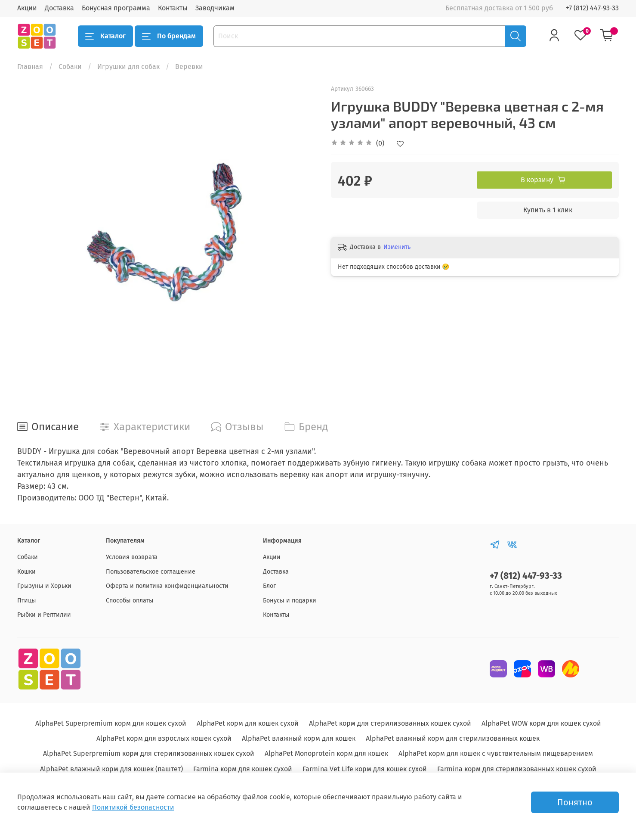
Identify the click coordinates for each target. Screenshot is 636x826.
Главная (30, 66)
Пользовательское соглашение (150, 571)
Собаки (70, 66)
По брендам (169, 36)
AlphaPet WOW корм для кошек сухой (541, 723)
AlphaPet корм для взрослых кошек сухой (164, 738)
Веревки (189, 66)
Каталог (105, 36)
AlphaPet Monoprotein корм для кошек (326, 753)
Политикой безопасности (133, 807)
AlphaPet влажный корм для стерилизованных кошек (453, 738)
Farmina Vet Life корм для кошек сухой (365, 769)
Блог (269, 586)
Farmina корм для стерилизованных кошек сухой (516, 769)
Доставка (59, 8)
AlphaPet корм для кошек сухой (248, 723)
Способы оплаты (130, 600)
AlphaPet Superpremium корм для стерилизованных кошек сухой (148, 753)
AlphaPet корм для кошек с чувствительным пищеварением (495, 753)
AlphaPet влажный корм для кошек (298, 738)
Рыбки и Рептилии (44, 614)
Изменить (397, 247)
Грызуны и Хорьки (44, 586)
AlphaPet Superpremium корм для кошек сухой (110, 723)
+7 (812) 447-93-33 (592, 8)
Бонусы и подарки (289, 600)
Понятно (575, 802)
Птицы (26, 600)
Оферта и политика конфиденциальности (167, 586)
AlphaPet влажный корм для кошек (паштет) (111, 769)
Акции (27, 8)
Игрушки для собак (128, 66)
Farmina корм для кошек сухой (242, 769)
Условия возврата (131, 557)
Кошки (26, 571)
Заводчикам (215, 8)
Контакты (173, 8)
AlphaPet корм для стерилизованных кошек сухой (390, 723)
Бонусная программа (116, 8)
